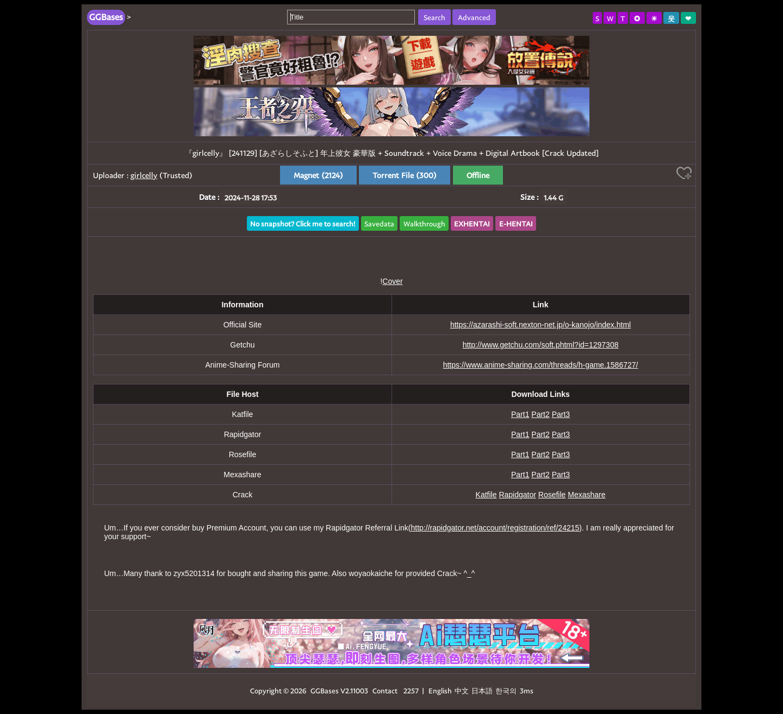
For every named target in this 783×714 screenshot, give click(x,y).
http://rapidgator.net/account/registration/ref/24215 (495, 527)
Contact (384, 690)
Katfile (486, 494)
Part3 (561, 414)
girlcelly (143, 175)
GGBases (324, 690)
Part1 (520, 414)
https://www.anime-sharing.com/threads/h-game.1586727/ (540, 365)
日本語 (482, 690)
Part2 (540, 414)
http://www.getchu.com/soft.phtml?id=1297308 (541, 344)
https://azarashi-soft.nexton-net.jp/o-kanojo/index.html (540, 324)
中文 (462, 690)
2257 (411, 690)
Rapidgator (517, 494)
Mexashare (586, 494)
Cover (392, 281)
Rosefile (552, 494)
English (440, 690)
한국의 (506, 690)
